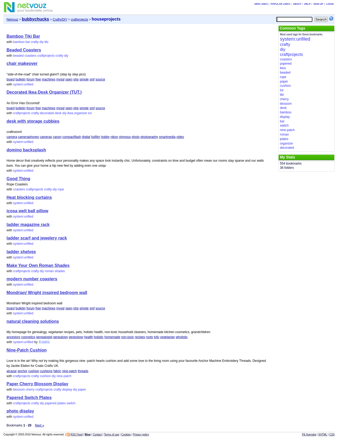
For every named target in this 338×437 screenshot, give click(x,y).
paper (82, 389)
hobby (105, 137)
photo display (20, 411)
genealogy (60, 337)
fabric (57, 371)
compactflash (71, 137)
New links (261, 4)
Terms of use (111, 434)
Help (307, 4)
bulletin (21, 79)
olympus (125, 137)
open (69, 79)
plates (61, 403)
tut (90, 113)
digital (86, 137)
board (11, 79)
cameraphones (28, 137)
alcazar (12, 371)
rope (61, 189)
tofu (156, 337)
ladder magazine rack (28, 224)
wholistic (181, 337)
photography (149, 137)
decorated (47, 113)
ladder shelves (21, 251)
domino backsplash (26, 150)
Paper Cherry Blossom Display (37, 384)
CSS (332, 434)
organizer (80, 113)
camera (12, 137)
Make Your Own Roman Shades (38, 265)
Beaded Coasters (24, 50)
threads (83, 371)
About (297, 4)
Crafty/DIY (60, 19)
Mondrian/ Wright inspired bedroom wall (47, 292)
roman (49, 271)
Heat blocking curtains (29, 197)
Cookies (126, 434)
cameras (46, 137)
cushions (46, 371)
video (180, 137)
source (100, 79)
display (67, 389)
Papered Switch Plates (29, 397)
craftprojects (79, 19)
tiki (46, 42)
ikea (70, 113)
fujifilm (95, 137)
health (88, 337)
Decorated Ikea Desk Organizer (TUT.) (44, 92)
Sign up (318, 4)
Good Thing (18, 178)
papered (51, 403)
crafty (35, 42)
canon (57, 137)
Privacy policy (141, 434)
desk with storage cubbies (33, 121)
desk (58, 113)
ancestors (13, 337)
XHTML (322, 434)
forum (30, 79)
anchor (22, 371)
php (76, 79)
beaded (18, 55)
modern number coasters (32, 279)
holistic (99, 337)
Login (330, 4)
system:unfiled (23, 84)
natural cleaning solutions (33, 321)
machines (48, 79)
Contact (97, 434)
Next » (39, 425)
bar (27, 42)
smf (92, 79)
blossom (19, 389)
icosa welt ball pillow (27, 211)
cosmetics (28, 337)
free (38, 79)
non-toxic (127, 337)
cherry (30, 389)
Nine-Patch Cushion (27, 350)
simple (84, 79)
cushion (33, 371)
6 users (44, 342)
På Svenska (309, 434)
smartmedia (167, 137)
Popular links (280, 4)
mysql (60, 79)
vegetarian (167, 337)
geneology (76, 337)
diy (42, 42)
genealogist (44, 337)
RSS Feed (77, 434)
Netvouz (12, 19)
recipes (140, 337)
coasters (30, 55)
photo (136, 137)
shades (60, 271)
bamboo (18, 42)
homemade (112, 337)
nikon (114, 137)
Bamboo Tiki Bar (23, 36)
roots (149, 337)
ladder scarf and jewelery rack (37, 238)
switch (71, 403)
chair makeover (22, 63)
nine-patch (69, 371)
